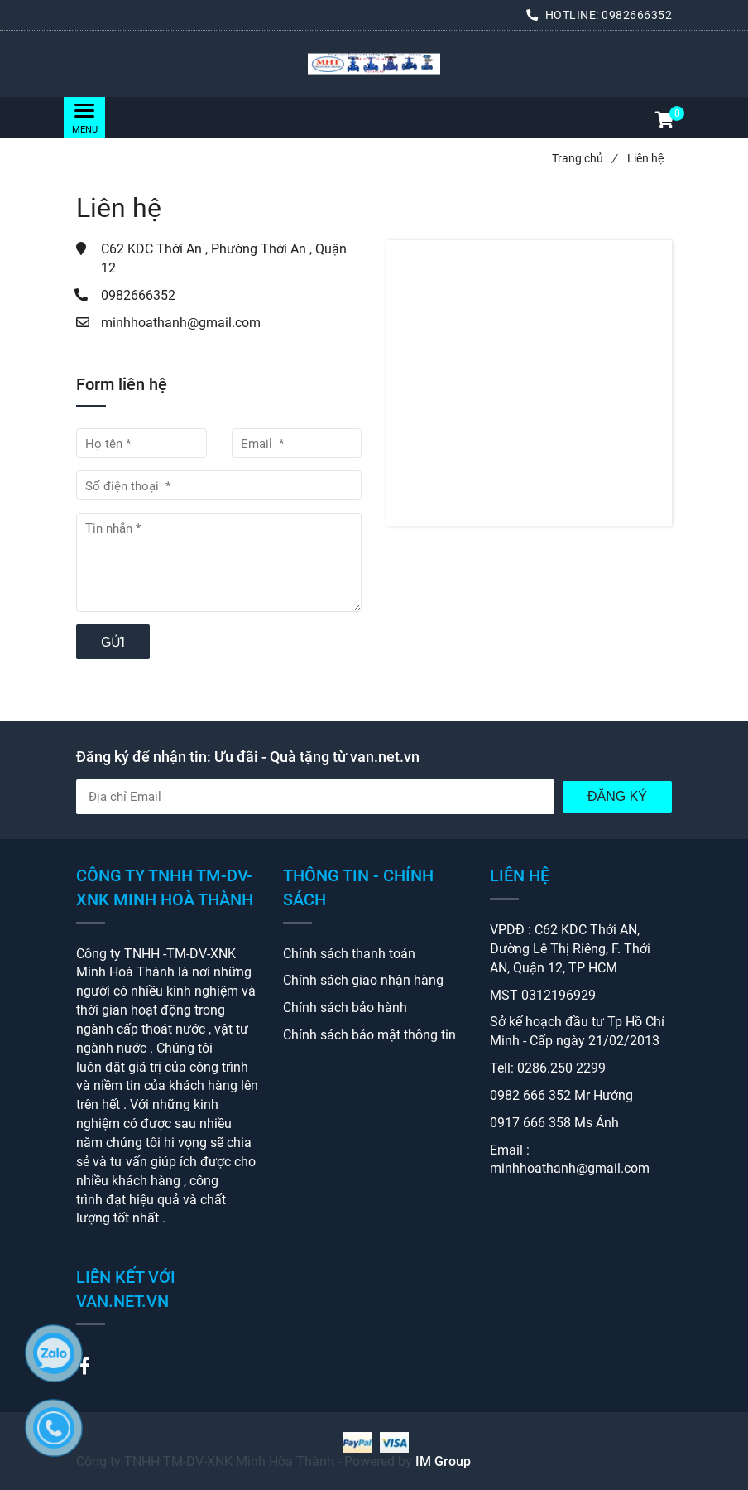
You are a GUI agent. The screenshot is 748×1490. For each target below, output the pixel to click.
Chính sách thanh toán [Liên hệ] (349, 954)
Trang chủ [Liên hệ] (584, 158)
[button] (663, 121)
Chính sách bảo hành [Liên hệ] (345, 1007)
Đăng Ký (617, 796)
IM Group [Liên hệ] (443, 1461)
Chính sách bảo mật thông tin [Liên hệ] (369, 1035)
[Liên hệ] (374, 64)
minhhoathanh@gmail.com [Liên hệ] (181, 322)
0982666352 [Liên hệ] (637, 15)
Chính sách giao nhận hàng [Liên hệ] (363, 980)
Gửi (113, 642)
